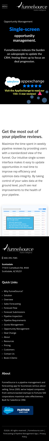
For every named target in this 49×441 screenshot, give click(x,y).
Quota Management (14, 324)
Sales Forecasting (12, 303)
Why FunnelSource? (13, 291)
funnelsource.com (36, 430)
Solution (8, 295)
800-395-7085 (10, 258)
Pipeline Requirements (15, 320)
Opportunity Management (16, 328)
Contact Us (9, 353)
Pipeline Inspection (13, 316)
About (7, 337)
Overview (8, 299)
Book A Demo (10, 357)
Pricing (7, 345)
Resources (9, 341)
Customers (9, 349)
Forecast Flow (10, 308)
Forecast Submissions (14, 312)
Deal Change (10, 332)
